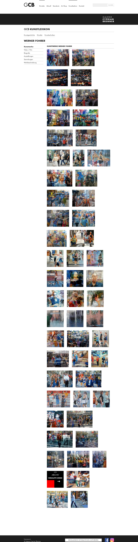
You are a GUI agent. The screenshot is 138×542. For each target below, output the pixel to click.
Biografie (27, 53)
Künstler (39, 35)
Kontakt (81, 6)
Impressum (27, 539)
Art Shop (64, 6)
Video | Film (28, 50)
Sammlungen (28, 59)
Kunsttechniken (50, 35)
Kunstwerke (28, 47)
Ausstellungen (28, 56)
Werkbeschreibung (30, 63)
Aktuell (48, 6)
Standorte (56, 6)
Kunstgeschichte (29, 35)
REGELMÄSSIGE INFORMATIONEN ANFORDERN (83, 540)
